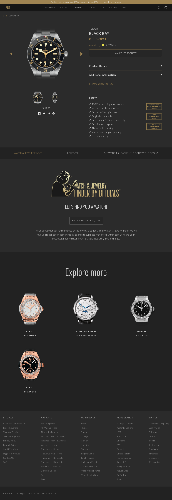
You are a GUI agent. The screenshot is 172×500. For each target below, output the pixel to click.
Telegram (153, 432)
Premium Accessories (51, 466)
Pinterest (153, 453)
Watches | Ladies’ (49, 445)
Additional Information (125, 74)
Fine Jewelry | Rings (50, 449)
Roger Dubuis (87, 453)
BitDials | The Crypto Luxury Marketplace (25, 493)
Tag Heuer (86, 449)
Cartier (84, 440)
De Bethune (122, 475)
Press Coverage (10, 427)
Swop (43, 479)
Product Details (125, 65)
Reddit (152, 440)
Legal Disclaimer (10, 449)
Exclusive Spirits (48, 470)
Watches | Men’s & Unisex (53, 436)
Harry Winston (124, 466)
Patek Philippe (87, 457)
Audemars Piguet (89, 462)
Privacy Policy (9, 440)
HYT (119, 432)
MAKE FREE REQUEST (126, 53)
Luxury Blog (154, 427)
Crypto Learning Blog (159, 423)
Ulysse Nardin (123, 453)
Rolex (83, 423)
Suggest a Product (11, 453)
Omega (84, 436)
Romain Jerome (124, 457)
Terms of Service (11, 432)
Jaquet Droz (122, 470)
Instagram (154, 445)
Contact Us (8, 457)
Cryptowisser (155, 462)
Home (4, 16)
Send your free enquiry (86, 220)
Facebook (153, 449)
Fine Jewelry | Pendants (52, 462)
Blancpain (121, 436)
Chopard (121, 440)
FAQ (5, 462)
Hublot (84, 427)
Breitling (85, 445)
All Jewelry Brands (49, 432)
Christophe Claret (89, 466)
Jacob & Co (122, 462)
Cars (43, 475)
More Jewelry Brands (91, 475)
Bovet (119, 479)
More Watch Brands (90, 470)
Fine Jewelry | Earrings (51, 453)
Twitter (152, 436)
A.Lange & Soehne (125, 423)
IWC (119, 445)
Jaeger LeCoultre (125, 427)
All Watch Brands (49, 427)
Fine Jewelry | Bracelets (52, 457)
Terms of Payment (11, 436)
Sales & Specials (48, 423)
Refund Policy (9, 445)
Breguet (85, 432)
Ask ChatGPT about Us (14, 423)
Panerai (120, 449)
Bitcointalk (154, 457)
